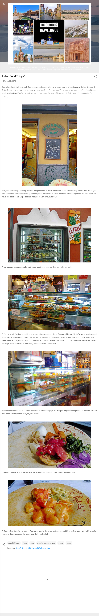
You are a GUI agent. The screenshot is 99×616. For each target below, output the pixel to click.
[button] (95, 77)
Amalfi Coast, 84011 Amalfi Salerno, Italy (33, 548)
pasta (61, 543)
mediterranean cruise (46, 543)
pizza (69, 543)
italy (32, 543)
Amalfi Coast (13, 543)
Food (25, 543)
